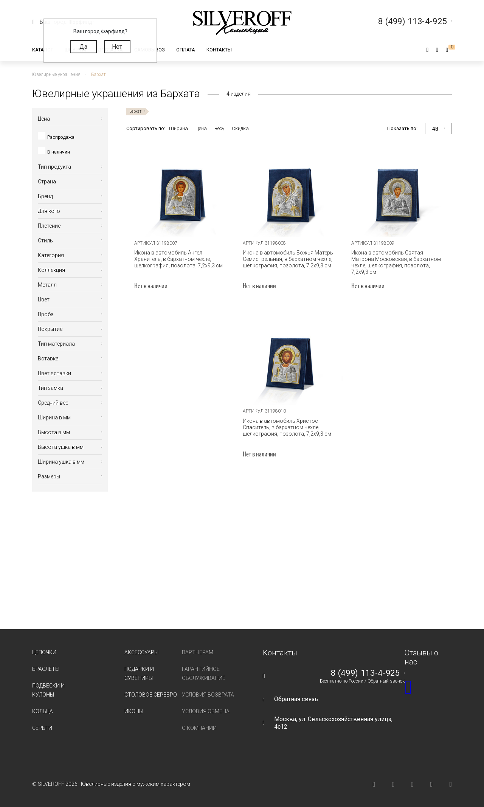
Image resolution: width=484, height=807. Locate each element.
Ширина (178, 128)
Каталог (42, 50)
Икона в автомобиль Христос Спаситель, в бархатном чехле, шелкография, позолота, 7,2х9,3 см (287, 427)
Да (83, 46)
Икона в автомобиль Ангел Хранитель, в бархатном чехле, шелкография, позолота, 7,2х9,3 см (178, 259)
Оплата (185, 50)
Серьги (42, 728)
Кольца (42, 711)
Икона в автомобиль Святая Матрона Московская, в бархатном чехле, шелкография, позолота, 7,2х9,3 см (396, 262)
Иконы (133, 711)
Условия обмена (206, 711)
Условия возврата (208, 695)
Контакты (219, 50)
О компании (199, 728)
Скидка (240, 128)
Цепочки (44, 652)
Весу (219, 128)
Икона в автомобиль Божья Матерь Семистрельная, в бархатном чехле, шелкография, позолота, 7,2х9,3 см (288, 259)
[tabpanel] (180, 187)
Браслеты (45, 669)
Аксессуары (141, 652)
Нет (117, 46)
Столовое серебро (150, 695)
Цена (201, 128)
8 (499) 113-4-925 (365, 673)
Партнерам (197, 652)
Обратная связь (296, 699)
